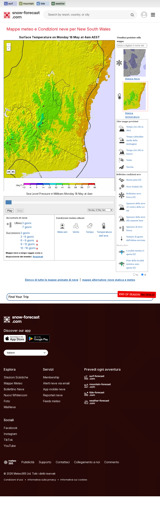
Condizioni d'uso (13, 502)
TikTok (8, 462)
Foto (7, 424)
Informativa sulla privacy (42, 502)
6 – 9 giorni (27, 263)
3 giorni (26, 245)
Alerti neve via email (56, 406)
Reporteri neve (53, 418)
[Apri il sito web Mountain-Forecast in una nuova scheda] (27, 3)
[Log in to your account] (144, 14)
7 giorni (26, 249)
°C (137, 297)
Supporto (45, 485)
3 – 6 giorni (27, 259)
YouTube (10, 468)
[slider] (8, 225)
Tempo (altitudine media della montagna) (135, 163)
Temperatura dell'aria (103, 256)
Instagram (10, 456)
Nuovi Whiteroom (15, 418)
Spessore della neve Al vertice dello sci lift (135, 230)
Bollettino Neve (14, 412)
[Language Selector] (26, 375)
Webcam (62, 254)
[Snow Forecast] (22, 14)
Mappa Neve (132, 101)
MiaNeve (10, 430)
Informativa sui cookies (73, 502)
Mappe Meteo (13, 406)
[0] (139, 202)
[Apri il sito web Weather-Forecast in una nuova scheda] (58, 3)
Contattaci (63, 485)
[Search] (132, 15)
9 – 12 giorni (28, 266)
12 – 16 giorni (28, 270)
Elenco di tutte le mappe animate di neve (51, 302)
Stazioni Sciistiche (16, 400)
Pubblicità (27, 485)
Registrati (38, 279)
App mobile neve (54, 412)
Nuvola (129, 189)
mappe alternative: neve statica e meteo (108, 302)
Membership (51, 400)
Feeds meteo (51, 424)
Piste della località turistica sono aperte (135, 287)
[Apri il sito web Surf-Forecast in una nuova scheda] (10, 3)
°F (145, 297)
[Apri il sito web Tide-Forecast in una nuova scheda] (42, 3)
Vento (76, 254)
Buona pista (132, 202)
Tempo (90, 254)
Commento (111, 485)
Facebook (10, 450)
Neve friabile (132, 209)
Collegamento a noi (87, 485)
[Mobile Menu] (153, 14)
